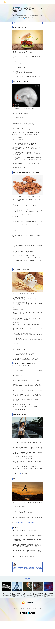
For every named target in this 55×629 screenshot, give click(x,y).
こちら (21, 473)
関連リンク (24, 616)
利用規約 (32, 616)
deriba (16, 14)
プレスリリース (28, 616)
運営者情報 (15, 616)
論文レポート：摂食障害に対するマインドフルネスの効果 (25, 522)
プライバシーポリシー (38, 616)
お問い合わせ (20, 616)
